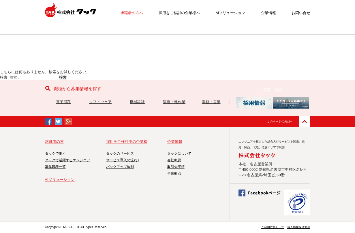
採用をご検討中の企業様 (126, 141)
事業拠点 (174, 173)
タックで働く (55, 153)
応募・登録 (272, 90)
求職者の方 (54, 141)
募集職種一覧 (55, 166)
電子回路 (63, 102)
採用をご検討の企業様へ (179, 13)
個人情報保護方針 (298, 227)
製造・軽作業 (174, 102)
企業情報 (268, 13)
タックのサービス (120, 153)
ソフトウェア (100, 102)
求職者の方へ (132, 13)
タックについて (179, 153)
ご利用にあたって (272, 227)
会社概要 (174, 160)
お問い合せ (301, 13)
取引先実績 (176, 166)
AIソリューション (230, 13)
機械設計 (137, 102)
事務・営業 (211, 102)
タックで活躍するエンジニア (67, 160)
